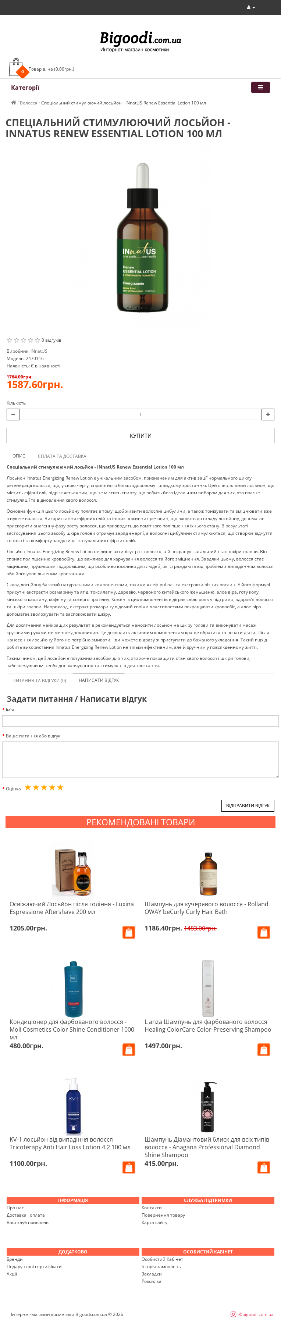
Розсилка (151, 1281)
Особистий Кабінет (162, 1259)
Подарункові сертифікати (34, 1266)
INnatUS (39, 351)
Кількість (16, 403)
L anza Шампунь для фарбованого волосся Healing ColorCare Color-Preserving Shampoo (208, 1025)
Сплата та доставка (62, 456)
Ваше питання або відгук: (33, 736)
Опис (19, 456)
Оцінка (13, 789)
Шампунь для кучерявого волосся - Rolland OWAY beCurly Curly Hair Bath (206, 908)
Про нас (15, 1208)
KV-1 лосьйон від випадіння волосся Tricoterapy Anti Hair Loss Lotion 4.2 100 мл (70, 1143)
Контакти (152, 1208)
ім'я (10, 710)
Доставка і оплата (26, 1215)
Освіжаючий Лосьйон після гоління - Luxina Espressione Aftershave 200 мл (72, 908)
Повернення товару (163, 1215)
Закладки (152, 1274)
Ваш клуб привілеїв (28, 1222)
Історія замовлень (161, 1266)
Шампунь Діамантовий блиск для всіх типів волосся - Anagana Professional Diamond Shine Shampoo (207, 1147)
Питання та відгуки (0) (39, 680)
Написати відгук (99, 680)
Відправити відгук (248, 806)
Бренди (15, 1259)
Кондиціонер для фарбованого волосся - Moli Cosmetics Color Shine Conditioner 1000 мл (72, 1029)
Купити (141, 435)
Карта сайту (154, 1222)
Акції (12, 1274)
